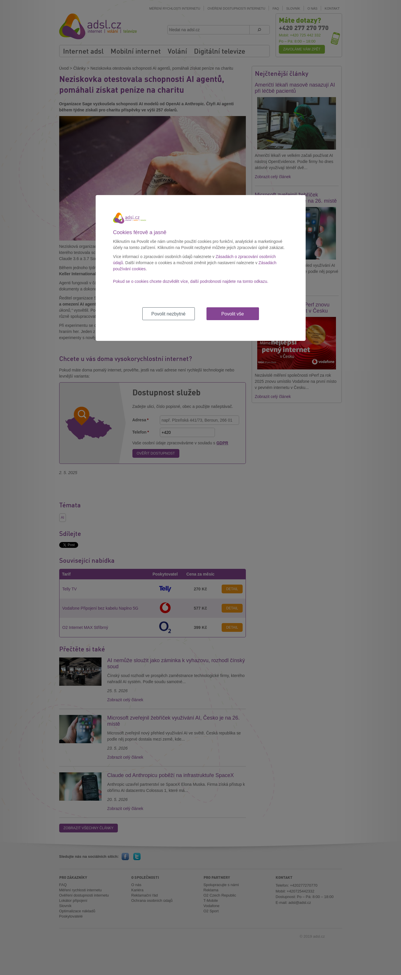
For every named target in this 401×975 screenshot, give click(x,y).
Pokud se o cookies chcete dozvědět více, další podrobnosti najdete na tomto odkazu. (190, 281)
